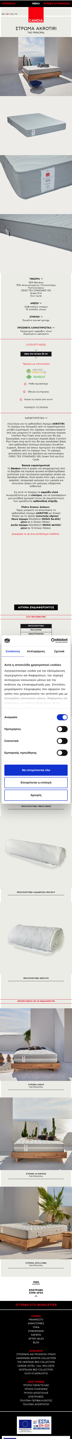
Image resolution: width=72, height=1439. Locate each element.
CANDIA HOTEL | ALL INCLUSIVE (36, 1310)
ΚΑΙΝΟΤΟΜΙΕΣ (36, 1268)
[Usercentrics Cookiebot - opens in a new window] (51, 640)
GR (8, 14)
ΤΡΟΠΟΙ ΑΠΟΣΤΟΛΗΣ (36, 1337)
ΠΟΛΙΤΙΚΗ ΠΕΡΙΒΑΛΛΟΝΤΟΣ (36, 1345)
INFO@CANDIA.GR (36, 1418)
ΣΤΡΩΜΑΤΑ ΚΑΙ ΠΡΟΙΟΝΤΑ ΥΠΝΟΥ (36, 1299)
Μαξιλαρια (36, 574)
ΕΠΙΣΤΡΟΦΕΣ (36, 1341)
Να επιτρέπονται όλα (36, 770)
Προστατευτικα (40, 570)
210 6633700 (39, 1415)
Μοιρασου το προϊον (36, 407)
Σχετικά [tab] (59, 651)
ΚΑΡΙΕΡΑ (36, 1279)
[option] (36, 994)
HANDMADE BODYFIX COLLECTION (36, 1303)
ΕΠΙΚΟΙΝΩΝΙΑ (36, 1276)
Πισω (36, 1227)
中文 (12, 14)
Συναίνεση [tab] (13, 651)
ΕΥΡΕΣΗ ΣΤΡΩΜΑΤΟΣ (57, 3)
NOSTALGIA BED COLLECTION (36, 1314)
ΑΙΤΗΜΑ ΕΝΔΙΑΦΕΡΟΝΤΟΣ (36, 552)
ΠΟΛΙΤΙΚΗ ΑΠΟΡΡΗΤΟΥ (36, 1349)
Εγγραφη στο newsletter (36, 1250)
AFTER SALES (36, 1283)
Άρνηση (36, 795)
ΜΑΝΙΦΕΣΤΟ (36, 1264)
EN (3, 14)
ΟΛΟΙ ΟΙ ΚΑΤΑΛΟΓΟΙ (36, 1318)
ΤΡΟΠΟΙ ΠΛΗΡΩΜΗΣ (36, 1334)
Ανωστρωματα (36, 578)
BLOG (36, 1287)
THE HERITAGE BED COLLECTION (36, 1306)
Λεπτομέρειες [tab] (36, 651)
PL (16, 14)
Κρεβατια (36, 582)
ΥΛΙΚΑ (36, 1272)
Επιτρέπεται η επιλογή (36, 782)
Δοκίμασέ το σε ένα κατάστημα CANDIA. (36, 534)
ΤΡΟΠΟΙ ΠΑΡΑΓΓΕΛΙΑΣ (36, 1330)
